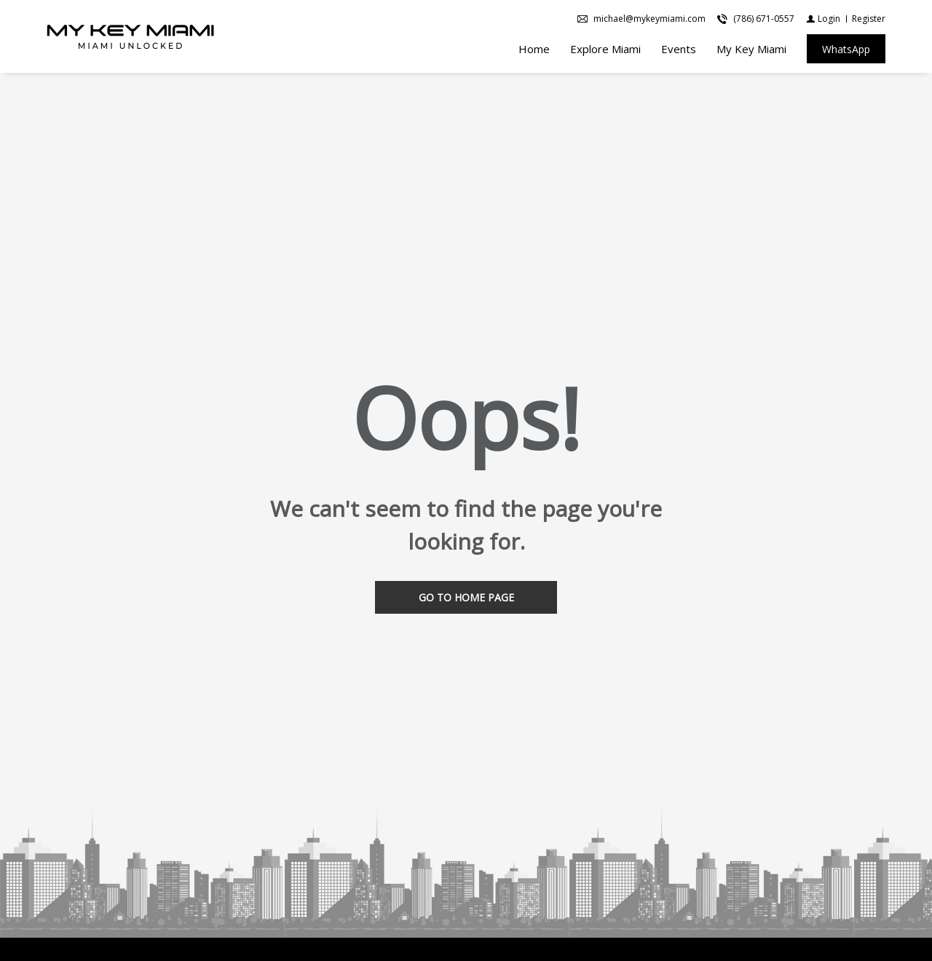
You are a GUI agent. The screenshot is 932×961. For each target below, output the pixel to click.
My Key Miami (751, 48)
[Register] (868, 18)
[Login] (823, 18)
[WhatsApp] (846, 48)
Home (534, 48)
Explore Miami (605, 48)
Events (678, 48)
